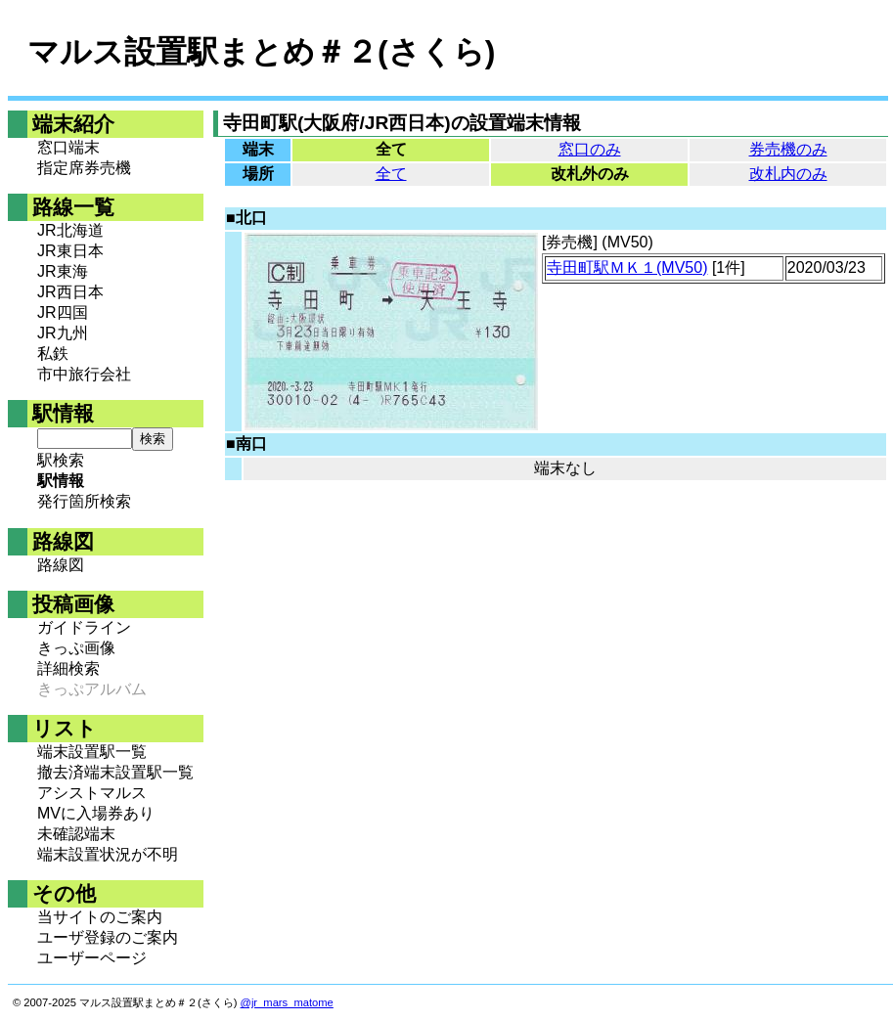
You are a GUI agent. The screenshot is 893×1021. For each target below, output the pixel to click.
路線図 (60, 564)
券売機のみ (788, 149)
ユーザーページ (92, 958)
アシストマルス (92, 792)
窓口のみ (589, 149)
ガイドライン (84, 627)
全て (391, 173)
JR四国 (62, 312)
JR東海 (62, 271)
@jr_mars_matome (287, 1002)
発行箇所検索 (84, 501)
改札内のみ (788, 173)
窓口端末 (68, 147)
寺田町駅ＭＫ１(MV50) (627, 267)
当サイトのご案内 (99, 917)
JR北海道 (70, 230)
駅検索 (60, 460)
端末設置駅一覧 (92, 751)
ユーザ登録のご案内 (107, 937)
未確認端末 (76, 833)
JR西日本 (70, 292)
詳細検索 (68, 668)
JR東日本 (70, 251)
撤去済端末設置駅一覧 (115, 772)
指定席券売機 (84, 167)
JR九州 (62, 333)
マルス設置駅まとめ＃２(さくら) (261, 51)
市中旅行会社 (84, 374)
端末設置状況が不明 (107, 854)
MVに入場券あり (96, 813)
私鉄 (52, 353)
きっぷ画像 (76, 648)
